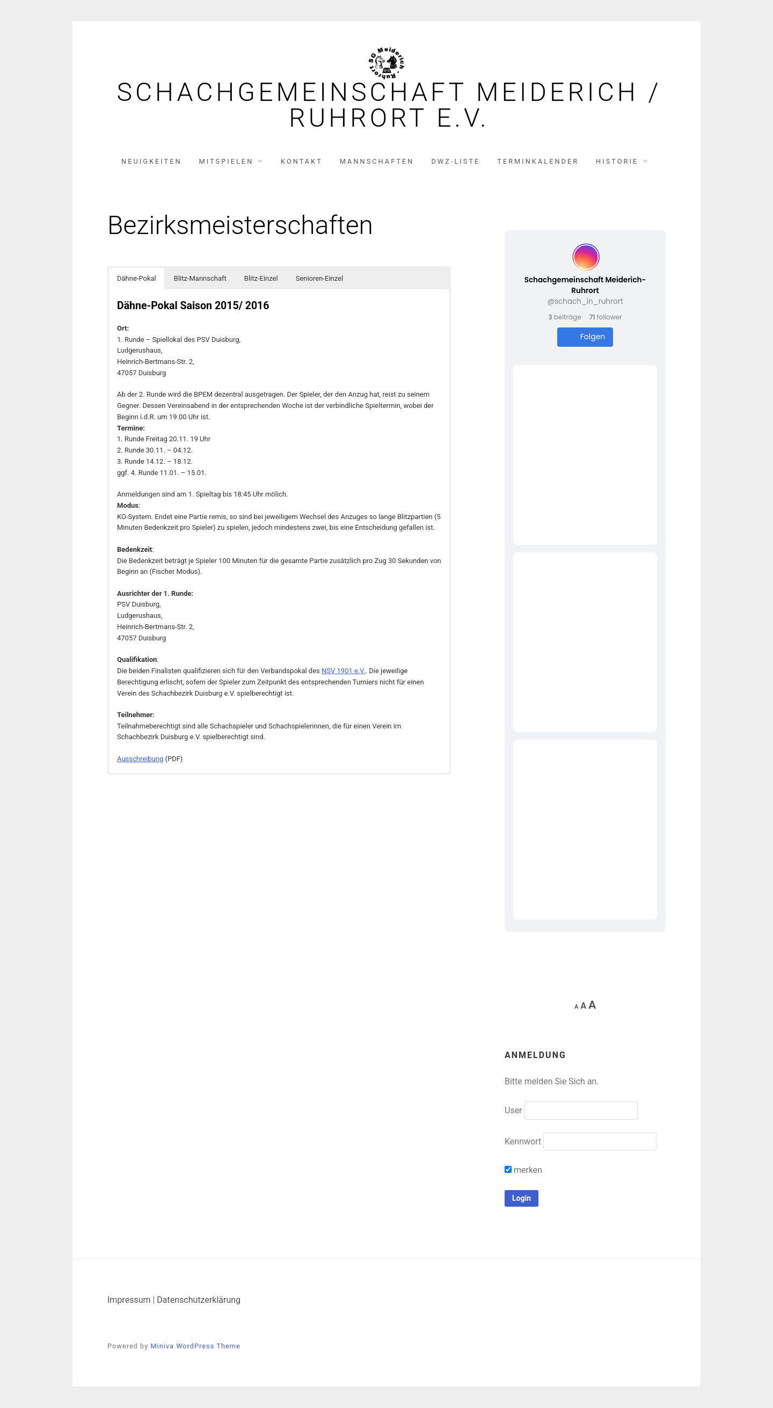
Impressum (129, 1300)
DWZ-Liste (455, 161)
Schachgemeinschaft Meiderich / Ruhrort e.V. (388, 105)
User (513, 1110)
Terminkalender (538, 161)
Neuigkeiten (151, 161)
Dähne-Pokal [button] (136, 278)
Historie (617, 161)
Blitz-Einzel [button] (261, 278)
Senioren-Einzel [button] (319, 278)
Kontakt (302, 161)
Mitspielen (226, 161)
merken (523, 1170)
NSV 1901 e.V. (344, 671)
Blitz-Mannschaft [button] (200, 278)
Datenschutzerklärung (198, 1300)
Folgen (585, 336)
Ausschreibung (140, 759)
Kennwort (523, 1141)
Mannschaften (377, 161)
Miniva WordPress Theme (195, 1346)
